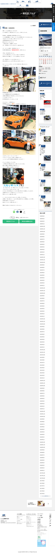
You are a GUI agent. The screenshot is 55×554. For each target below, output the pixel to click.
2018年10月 (42, 447)
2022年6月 (42, 334)
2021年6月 (42, 365)
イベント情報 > (39, 515)
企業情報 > (39, 519)
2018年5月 (42, 460)
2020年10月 (42, 385)
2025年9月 (42, 234)
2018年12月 (42, 442)
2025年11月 (42, 228)
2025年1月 (42, 254)
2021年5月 (42, 367)
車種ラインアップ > (19, 516)
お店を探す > (19, 520)
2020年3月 (42, 403)
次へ (47, 503)
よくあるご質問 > (40, 517)
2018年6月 (42, 457)
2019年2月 (42, 437)
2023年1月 (42, 316)
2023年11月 (42, 290)
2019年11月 (42, 413)
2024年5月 (42, 275)
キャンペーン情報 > (19, 519)
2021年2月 (42, 375)
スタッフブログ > (28, 520)
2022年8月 (42, 329)
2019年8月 (42, 421)
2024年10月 (42, 262)
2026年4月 (42, 216)
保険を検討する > (28, 523)
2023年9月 (42, 295)
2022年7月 (42, 331)
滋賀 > (50, 526)
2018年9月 (42, 449)
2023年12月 (42, 288)
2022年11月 (42, 321)
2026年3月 (42, 218)
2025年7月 (42, 239)
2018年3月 (42, 465)
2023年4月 (42, 308)
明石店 (41, 35)
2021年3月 (42, 372)
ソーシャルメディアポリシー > (41, 533)
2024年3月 (42, 280)
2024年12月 (42, 257)
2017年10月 (42, 478)
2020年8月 (42, 390)
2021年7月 (42, 362)
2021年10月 (42, 354)
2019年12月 (42, 411)
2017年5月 (42, 491)
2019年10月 (42, 416)
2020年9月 (42, 388)
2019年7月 (42, 424)
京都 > (50, 524)
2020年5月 (42, 398)
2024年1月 (42, 285)
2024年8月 (42, 267)
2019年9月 (42, 419)
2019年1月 (42, 439)
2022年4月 (42, 339)
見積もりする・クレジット (21, 522)
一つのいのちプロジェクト (20, 6)
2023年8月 (42, 298)
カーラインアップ (23, 2)
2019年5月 (42, 429)
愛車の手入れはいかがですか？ (42, 134)
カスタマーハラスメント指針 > (41, 529)
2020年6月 (42, 395)
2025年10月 (42, 231)
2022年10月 (42, 324)
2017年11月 (42, 475)
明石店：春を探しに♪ (32, 504)
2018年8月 (42, 452)
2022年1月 (42, 347)
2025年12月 (42, 226)
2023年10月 (42, 293)
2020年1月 (42, 408)
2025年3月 (42, 249)
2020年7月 (42, 393)
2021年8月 (42, 360)
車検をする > (28, 516)
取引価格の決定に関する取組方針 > (42, 530)
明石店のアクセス (10, 221)
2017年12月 (42, 473)
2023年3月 (42, 311)
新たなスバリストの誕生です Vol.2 (42, 169)
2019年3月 (42, 434)
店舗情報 (17, 2)
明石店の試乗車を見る (27, 221)
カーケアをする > (28, 519)
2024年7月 (42, 270)
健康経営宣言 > (39, 524)
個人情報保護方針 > (40, 525)
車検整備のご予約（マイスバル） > (31, 522)
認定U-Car (29, 2)
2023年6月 (42, 303)
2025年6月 (42, 241)
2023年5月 (42, 306)
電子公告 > (38, 531)
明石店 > (42, 93)
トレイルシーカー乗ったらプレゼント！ (42, 113)
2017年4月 (42, 493)
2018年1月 (42, 470)
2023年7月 (42, 300)
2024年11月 (42, 259)
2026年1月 (42, 223)
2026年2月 (42, 221)
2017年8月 (42, 483)
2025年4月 (42, 246)
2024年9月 (42, 264)
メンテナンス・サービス (37, 2)
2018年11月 (42, 444)
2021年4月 (42, 370)
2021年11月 (42, 352)
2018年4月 (42, 462)
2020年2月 (42, 406)
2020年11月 (42, 383)
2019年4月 (42, 431)
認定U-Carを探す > (19, 523)
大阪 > (50, 521)
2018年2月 (42, 467)
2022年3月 (42, 342)
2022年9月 (42, 326)
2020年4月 (42, 401)
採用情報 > (39, 522)
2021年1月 (42, 378)
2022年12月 (42, 318)
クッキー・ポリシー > (40, 532)
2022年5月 (42, 336)
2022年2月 (42, 344)
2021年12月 (42, 349)
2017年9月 (42, 480)
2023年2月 (42, 313)
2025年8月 (42, 236)
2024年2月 (42, 282)
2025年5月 (42, 244)
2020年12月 (42, 380)
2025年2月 (42, 252)
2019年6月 (42, 426)
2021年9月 (42, 357)
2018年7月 (42, 455)
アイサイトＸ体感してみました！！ (42, 185)
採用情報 (27, 6)
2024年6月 (42, 272)
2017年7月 (42, 485)
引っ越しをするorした (29, 526)
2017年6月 (42, 488)
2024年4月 (42, 277)
